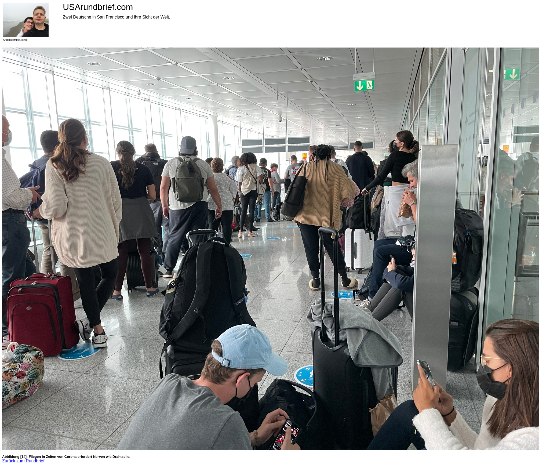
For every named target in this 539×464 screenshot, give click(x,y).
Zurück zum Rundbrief (23, 461)
